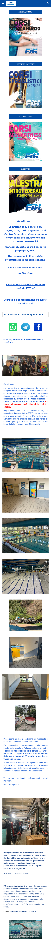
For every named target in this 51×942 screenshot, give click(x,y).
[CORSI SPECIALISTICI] (25, 64)
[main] (25, 247)
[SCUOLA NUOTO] (25, 12)
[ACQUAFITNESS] (25, 116)
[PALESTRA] (25, 169)
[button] (3, 3)
